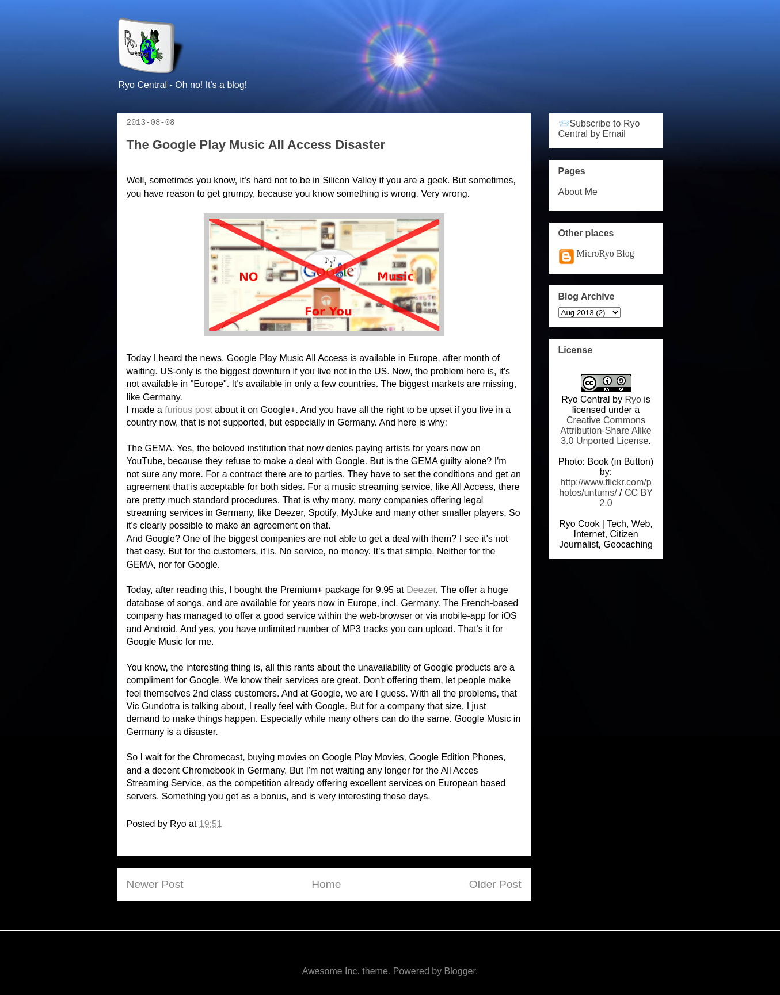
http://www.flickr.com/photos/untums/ (605, 487)
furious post (188, 410)
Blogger (459, 971)
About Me (578, 192)
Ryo (633, 399)
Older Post (495, 884)
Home (326, 884)
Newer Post (155, 884)
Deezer (421, 590)
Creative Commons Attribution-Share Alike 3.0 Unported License (605, 430)
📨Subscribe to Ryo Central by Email (599, 128)
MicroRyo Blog (605, 253)
